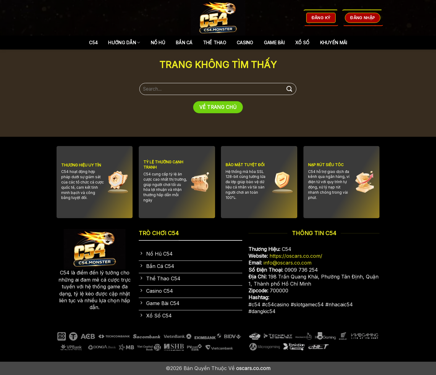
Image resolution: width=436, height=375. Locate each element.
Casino (245, 42)
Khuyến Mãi (333, 42)
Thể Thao (214, 42)
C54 (93, 42)
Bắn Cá (184, 42)
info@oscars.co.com (287, 263)
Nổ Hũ (158, 42)
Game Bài (274, 42)
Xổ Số (302, 42)
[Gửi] (289, 89)
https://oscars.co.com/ (295, 256)
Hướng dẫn (124, 42)
